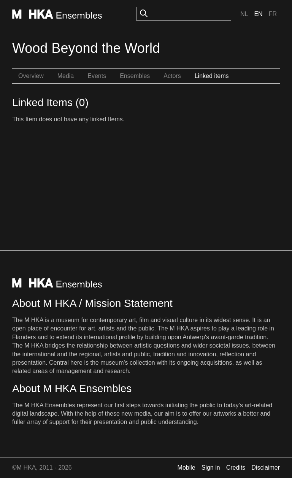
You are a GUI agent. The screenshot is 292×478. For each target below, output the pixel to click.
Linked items (212, 76)
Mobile (186, 467)
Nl (244, 14)
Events (96, 76)
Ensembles (135, 76)
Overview (31, 76)
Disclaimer (265, 467)
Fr (273, 14)
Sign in (211, 467)
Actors (172, 76)
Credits (236, 467)
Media (65, 76)
